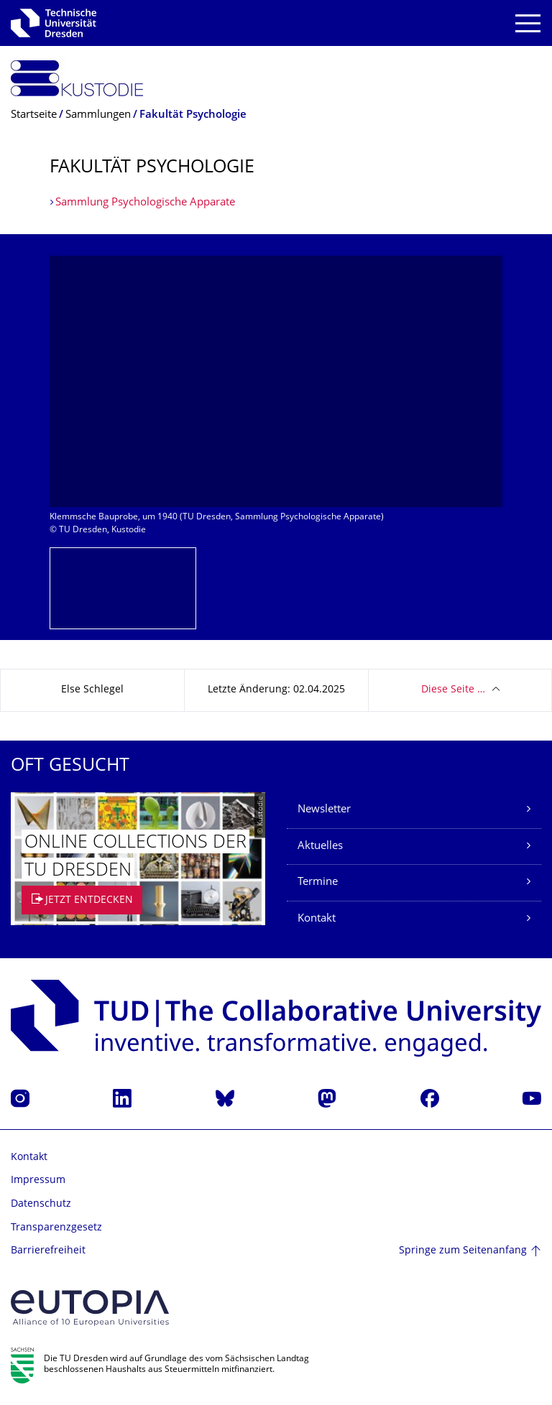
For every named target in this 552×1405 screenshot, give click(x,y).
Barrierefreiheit (48, 1251)
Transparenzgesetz (56, 1228)
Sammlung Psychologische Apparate (145, 203)
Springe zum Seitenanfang (463, 1251)
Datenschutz (41, 1204)
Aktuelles (320, 846)
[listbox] (276, 401)
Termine (318, 882)
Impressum (38, 1180)
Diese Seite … (453, 690)
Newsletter (324, 809)
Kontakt (317, 919)
